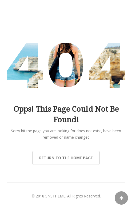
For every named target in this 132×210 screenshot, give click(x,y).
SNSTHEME (55, 196)
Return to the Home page (66, 157)
